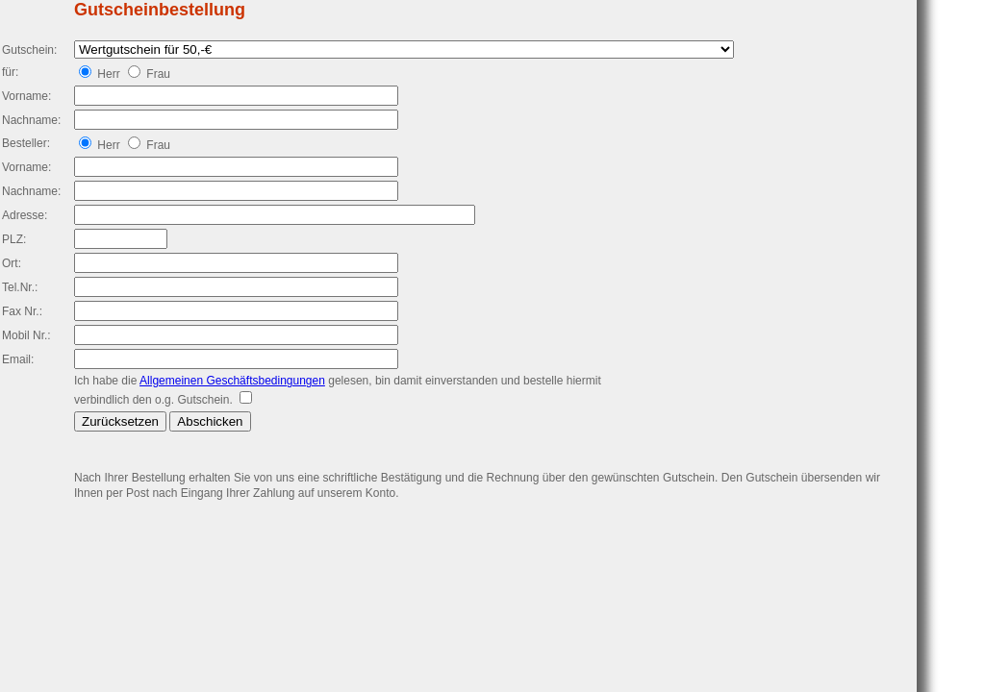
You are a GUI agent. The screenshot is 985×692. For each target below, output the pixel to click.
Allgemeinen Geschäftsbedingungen (232, 380)
